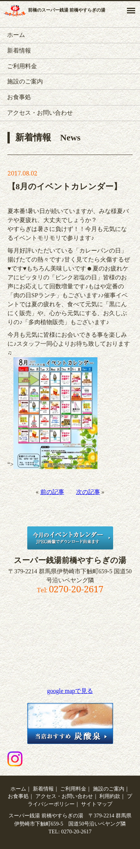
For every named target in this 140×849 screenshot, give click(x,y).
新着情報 (19, 50)
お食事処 (19, 97)
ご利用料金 (22, 66)
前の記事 (52, 492)
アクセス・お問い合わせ (40, 113)
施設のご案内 (25, 81)
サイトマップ (96, 804)
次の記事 (88, 492)
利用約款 (109, 796)
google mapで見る (70, 691)
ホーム (16, 35)
